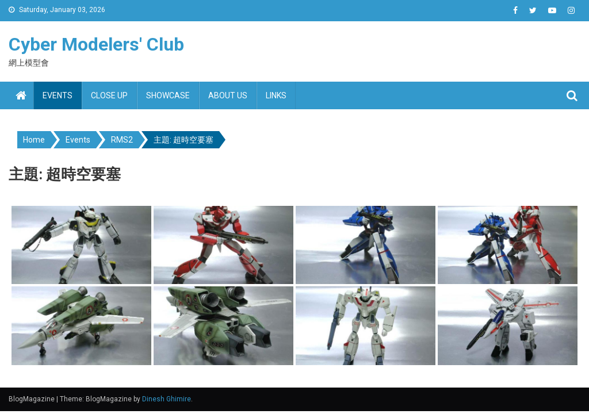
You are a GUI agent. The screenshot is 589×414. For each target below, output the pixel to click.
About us (227, 95)
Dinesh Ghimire (166, 399)
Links (276, 95)
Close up (109, 95)
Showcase (168, 95)
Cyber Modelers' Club (96, 44)
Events (57, 95)
